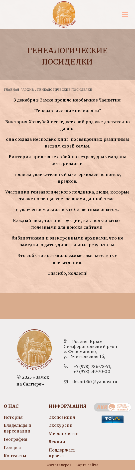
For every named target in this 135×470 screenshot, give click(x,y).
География (15, 439)
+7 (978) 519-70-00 (91, 371)
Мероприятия (64, 433)
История (13, 417)
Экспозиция (62, 417)
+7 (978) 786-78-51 (91, 366)
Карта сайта (86, 465)
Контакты (15, 455)
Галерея (12, 447)
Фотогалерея (58, 465)
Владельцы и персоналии (17, 428)
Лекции (57, 441)
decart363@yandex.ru (94, 381)
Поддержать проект (62, 453)
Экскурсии (61, 425)
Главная (11, 90)
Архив (28, 90)
